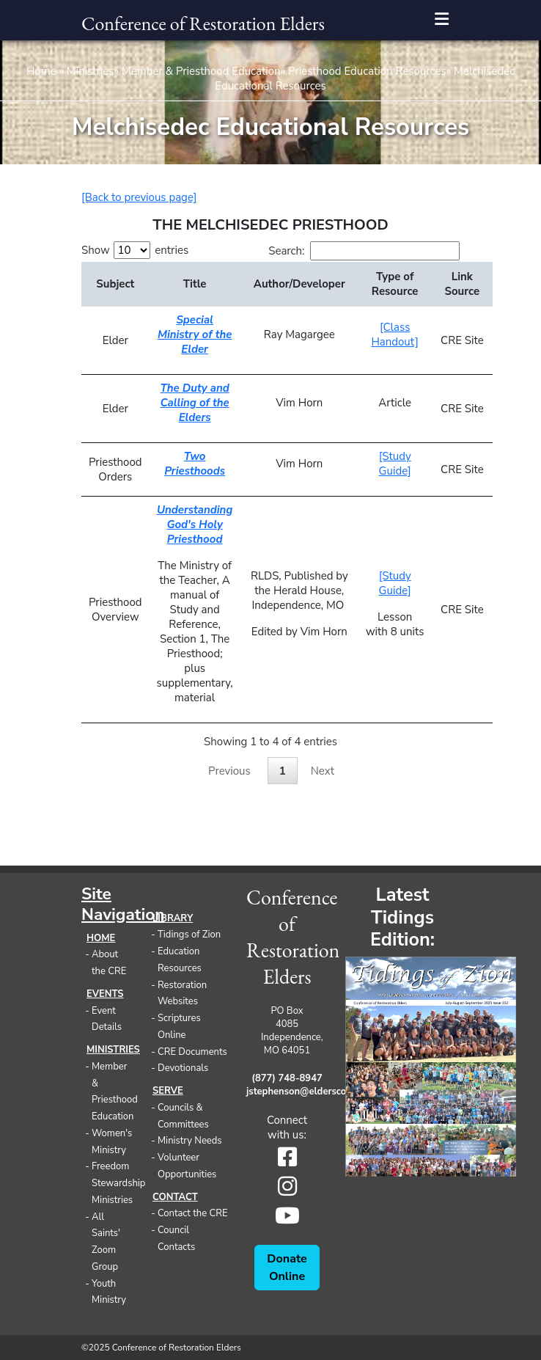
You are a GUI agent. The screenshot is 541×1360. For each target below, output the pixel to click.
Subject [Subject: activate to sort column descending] (115, 284)
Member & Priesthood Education (201, 71)
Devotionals (183, 1068)
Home (41, 71)
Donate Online (286, 1267)
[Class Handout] (395, 334)
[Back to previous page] (138, 197)
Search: (364, 250)
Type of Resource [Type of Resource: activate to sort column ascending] (395, 284)
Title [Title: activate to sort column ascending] (195, 284)
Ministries (90, 71)
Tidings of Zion (189, 934)
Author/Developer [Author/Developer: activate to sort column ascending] (299, 284)
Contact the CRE (192, 1213)
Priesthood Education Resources (367, 71)
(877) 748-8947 (286, 1078)
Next (322, 771)
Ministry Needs (190, 1140)
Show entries (134, 250)
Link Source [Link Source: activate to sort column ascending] (462, 284)
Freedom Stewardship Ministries (118, 1183)
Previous (229, 771)
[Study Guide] (395, 463)
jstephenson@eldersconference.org (287, 1091)
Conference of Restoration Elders (203, 23)
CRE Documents (192, 1052)
